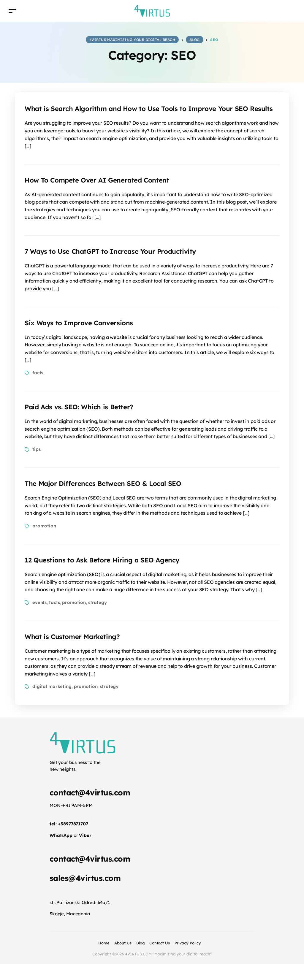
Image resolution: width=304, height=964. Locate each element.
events (39, 602)
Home (104, 943)
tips (36, 449)
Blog (140, 943)
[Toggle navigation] (12, 11)
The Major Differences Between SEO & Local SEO (103, 483)
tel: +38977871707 (69, 824)
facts (37, 372)
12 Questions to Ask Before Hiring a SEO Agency (102, 560)
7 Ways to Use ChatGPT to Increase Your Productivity (110, 251)
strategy (97, 602)
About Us (123, 943)
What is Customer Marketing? (72, 636)
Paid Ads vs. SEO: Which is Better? (79, 407)
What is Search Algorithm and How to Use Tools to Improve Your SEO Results (149, 108)
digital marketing (52, 686)
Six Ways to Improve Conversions (79, 323)
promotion (44, 526)
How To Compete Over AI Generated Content (97, 180)
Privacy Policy (188, 943)
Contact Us (159, 943)
